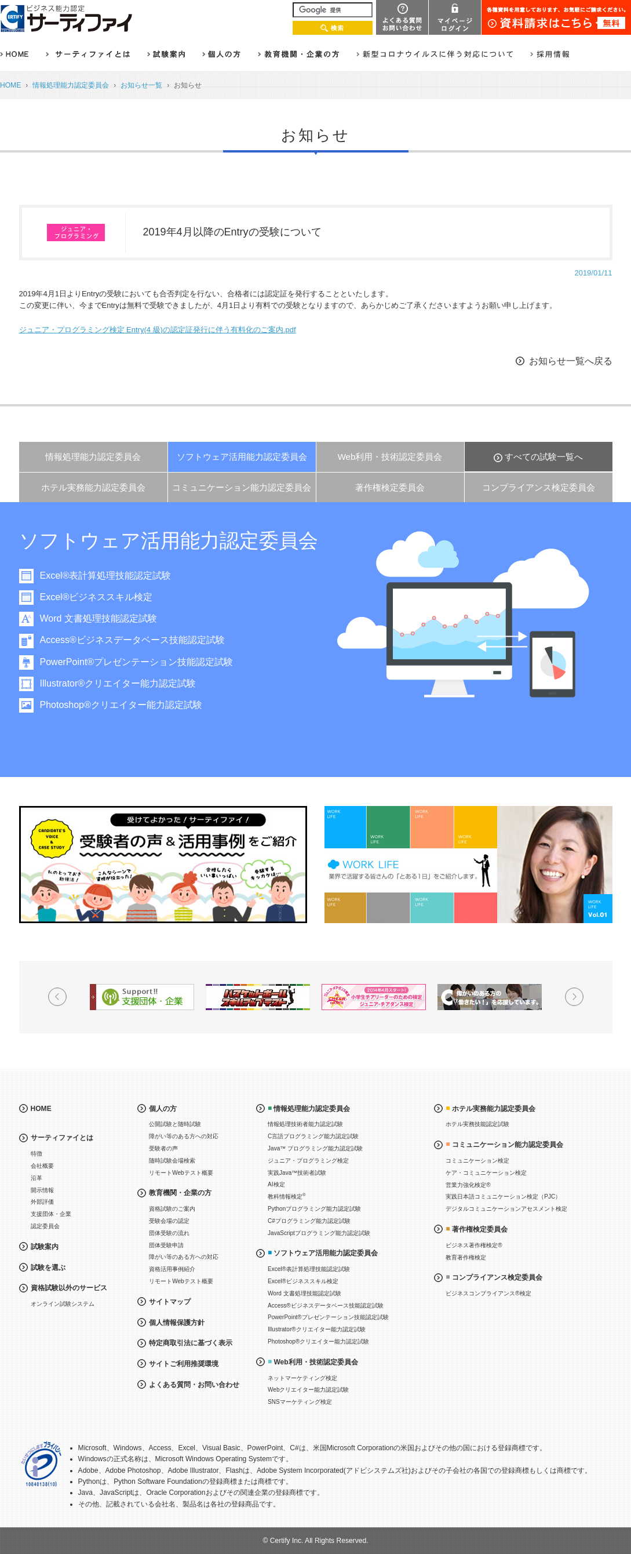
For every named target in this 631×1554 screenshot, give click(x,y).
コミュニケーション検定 (477, 1160)
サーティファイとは (62, 1138)
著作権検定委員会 (390, 487)
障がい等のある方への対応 (183, 1136)
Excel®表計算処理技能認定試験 (109, 575)
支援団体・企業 (51, 1214)
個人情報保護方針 (177, 1323)
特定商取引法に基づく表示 (190, 1343)
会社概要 (42, 1166)
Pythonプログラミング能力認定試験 (314, 1209)
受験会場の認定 (169, 1221)
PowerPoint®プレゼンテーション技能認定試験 (140, 662)
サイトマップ (170, 1302)
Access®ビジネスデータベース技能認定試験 (135, 640)
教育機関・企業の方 (180, 1193)
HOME (10, 85)
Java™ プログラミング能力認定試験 (315, 1148)
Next (574, 996)
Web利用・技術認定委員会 (390, 457)
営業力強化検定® (468, 1185)
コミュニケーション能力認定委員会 (241, 487)
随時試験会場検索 (172, 1160)
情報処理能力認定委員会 (70, 85)
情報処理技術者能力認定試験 (305, 1124)
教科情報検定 (287, 1196)
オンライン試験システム (62, 1304)
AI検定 (276, 1184)
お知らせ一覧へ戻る (570, 361)
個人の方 (163, 1109)
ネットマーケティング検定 (302, 1378)
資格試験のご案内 (172, 1209)
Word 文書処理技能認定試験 (102, 618)
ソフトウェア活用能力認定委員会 (242, 457)
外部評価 (42, 1202)
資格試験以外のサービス (69, 1288)
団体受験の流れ (169, 1233)
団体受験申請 (166, 1245)
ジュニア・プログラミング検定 (308, 1160)
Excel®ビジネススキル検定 (99, 597)
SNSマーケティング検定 (300, 1402)
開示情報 (42, 1190)
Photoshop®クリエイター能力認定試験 (124, 705)
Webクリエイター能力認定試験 (308, 1389)
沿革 (36, 1178)
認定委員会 (45, 1226)
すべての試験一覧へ (544, 457)
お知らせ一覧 (141, 85)
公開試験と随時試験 (175, 1124)
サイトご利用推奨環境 (183, 1364)
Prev (57, 996)
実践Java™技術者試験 (297, 1173)
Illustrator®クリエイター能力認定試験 (121, 683)
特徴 (36, 1153)
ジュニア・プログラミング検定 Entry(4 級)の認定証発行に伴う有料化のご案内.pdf (157, 329)
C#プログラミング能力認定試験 (309, 1221)
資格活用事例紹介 (172, 1269)
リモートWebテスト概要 (181, 1173)
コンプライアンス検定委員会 (538, 487)
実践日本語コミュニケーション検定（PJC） (503, 1196)
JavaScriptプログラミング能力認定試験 (319, 1233)
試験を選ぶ (48, 1267)
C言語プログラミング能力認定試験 (313, 1136)
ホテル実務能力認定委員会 (93, 487)
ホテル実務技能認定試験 (477, 1124)
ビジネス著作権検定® (474, 1245)
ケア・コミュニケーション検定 (486, 1173)
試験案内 (45, 1247)
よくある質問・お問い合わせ (194, 1385)
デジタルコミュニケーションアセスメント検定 (506, 1209)
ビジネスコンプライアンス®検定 (488, 1293)
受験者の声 (163, 1148)
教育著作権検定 (466, 1257)
